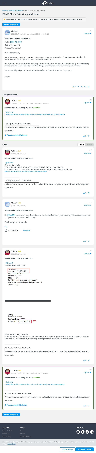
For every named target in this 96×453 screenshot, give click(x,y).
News (22, 431)
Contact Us (5, 433)
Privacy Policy (6, 436)
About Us (5, 427)
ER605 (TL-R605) (16, 42)
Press (22, 427)
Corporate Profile (7, 431)
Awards (22, 433)
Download (26, 231)
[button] (89, 87)
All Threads (19, 10)
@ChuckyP (9, 112)
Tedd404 (14, 100)
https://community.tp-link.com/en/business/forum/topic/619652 (26, 172)
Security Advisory (25, 436)
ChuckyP (14, 31)
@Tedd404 (11, 215)
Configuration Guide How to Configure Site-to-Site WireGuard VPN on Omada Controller (35, 114)
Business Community (8, 10)
